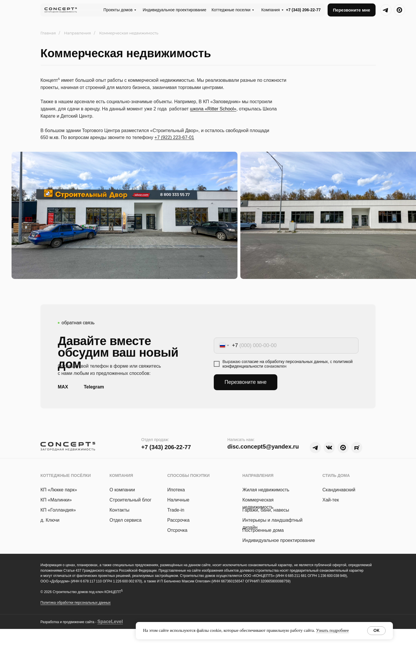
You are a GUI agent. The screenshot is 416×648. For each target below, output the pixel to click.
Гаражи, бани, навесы (265, 510)
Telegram (94, 386)
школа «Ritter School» (213, 108)
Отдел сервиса (125, 520)
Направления (77, 33)
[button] (352, 9)
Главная (48, 33)
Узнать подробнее (332, 630)
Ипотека (176, 489)
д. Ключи (50, 520)
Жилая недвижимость (265, 489)
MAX (63, 386)
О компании (122, 489)
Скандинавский (338, 489)
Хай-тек (330, 499)
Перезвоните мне (245, 382)
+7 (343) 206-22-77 (303, 10)
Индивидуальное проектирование (278, 540)
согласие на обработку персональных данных (285, 361)
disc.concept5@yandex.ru (263, 446)
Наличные (178, 499)
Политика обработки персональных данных (75, 603)
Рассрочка (178, 520)
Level (117, 621)
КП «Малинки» (56, 499)
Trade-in (175, 510)
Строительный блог (130, 499)
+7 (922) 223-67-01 (174, 137)
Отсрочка (177, 530)
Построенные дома (263, 530)
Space (104, 621)
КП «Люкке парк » (58, 489)
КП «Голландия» (58, 510)
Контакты (119, 510)
